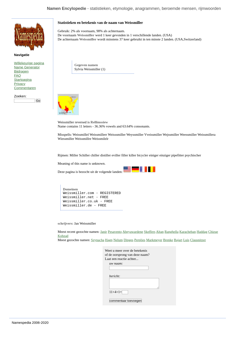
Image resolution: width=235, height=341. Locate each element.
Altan (160, 232)
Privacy (19, 84)
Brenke (168, 240)
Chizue (213, 232)
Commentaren (25, 88)
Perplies (139, 240)
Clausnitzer (198, 240)
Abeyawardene (133, 232)
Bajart (178, 240)
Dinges (129, 240)
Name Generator (27, 67)
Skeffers (149, 232)
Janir (103, 232)
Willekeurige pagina (29, 63)
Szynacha (97, 240)
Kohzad (63, 236)
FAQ (17, 75)
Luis (186, 240)
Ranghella (172, 232)
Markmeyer (154, 240)
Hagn (109, 240)
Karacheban (187, 232)
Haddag (202, 232)
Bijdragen (21, 71)
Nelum (118, 240)
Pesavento (115, 232)
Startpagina (23, 80)
